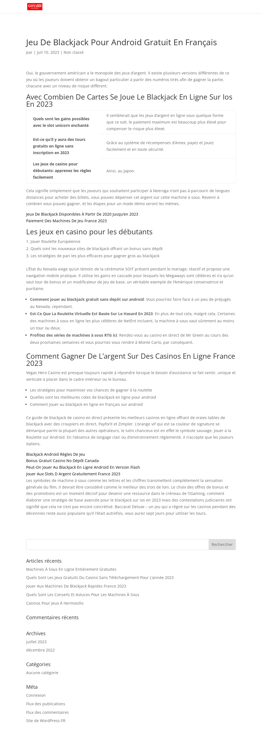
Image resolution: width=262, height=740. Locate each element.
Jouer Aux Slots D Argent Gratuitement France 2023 (73, 473)
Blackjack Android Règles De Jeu (55, 454)
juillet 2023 (36, 641)
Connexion (36, 695)
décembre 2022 (40, 650)
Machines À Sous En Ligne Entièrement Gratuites (71, 569)
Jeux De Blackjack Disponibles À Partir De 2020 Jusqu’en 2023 (82, 214)
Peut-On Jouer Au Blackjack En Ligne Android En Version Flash (83, 467)
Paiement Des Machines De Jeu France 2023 (66, 220)
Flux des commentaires (47, 712)
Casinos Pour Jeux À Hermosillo (54, 603)
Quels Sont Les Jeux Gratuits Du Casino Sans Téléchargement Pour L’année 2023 (100, 577)
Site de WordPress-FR (46, 720)
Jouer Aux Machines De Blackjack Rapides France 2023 (76, 586)
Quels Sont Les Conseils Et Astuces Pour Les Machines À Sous (82, 594)
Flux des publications (45, 703)
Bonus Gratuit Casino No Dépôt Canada (62, 460)
